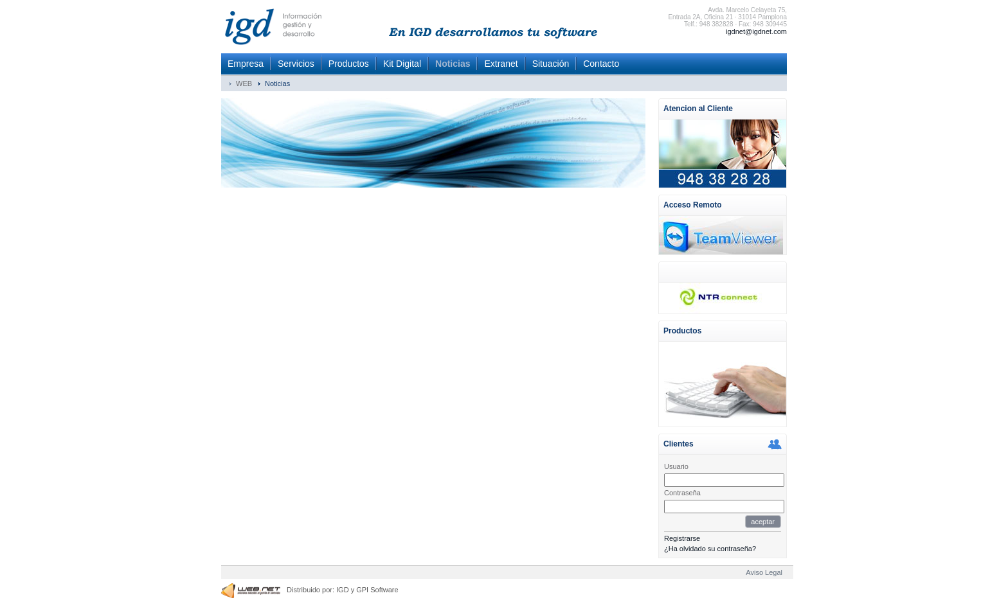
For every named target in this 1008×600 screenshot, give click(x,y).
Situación (551, 63)
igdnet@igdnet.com (756, 31)
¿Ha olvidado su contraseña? (710, 548)
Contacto (601, 63)
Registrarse (682, 538)
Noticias (452, 63)
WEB (244, 83)
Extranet (501, 63)
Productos (348, 63)
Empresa (246, 63)
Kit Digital (402, 63)
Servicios (296, 63)
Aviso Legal (764, 572)
